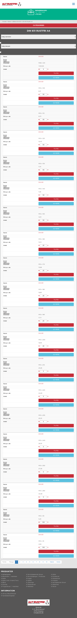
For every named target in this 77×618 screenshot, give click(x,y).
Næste (52, 562)
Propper (55, 580)
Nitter (54, 574)
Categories (38, 25)
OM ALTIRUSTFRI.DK (9, 593)
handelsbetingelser (8, 595)
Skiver (54, 586)
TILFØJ (56, 73)
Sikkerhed (55, 584)
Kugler (29, 578)
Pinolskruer (55, 576)
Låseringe (30, 582)
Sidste (58, 562)
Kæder (29, 580)
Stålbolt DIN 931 (16, 21)
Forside (4, 21)
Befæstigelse (6, 574)
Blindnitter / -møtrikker (9, 576)
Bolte (9, 21)
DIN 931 (40, 81)
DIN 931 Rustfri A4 (27, 21)
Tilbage (11, 562)
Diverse (4, 584)
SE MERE (56, 77)
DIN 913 (40, 56)
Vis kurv (39, 14)
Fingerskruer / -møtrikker (10, 586)
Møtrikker (30, 586)
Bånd (4, 582)
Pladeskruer (56, 578)
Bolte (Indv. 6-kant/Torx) (10, 580)
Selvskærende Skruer (59, 582)
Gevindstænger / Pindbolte (36, 576)
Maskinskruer (31, 584)
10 (46, 562)
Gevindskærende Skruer (35, 574)
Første (4, 562)
